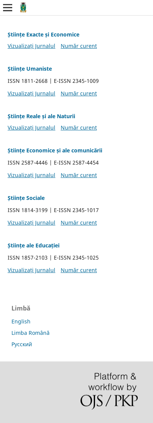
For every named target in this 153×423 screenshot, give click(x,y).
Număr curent (79, 45)
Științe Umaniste (30, 68)
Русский (21, 344)
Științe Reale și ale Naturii (41, 116)
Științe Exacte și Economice (43, 34)
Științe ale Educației (34, 245)
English (21, 321)
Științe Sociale (26, 197)
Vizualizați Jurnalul (31, 45)
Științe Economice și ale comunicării (55, 150)
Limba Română (30, 332)
